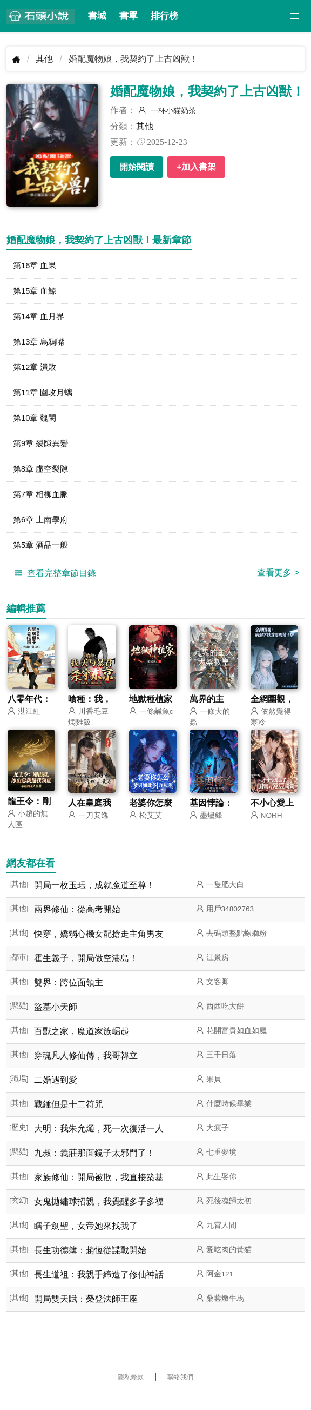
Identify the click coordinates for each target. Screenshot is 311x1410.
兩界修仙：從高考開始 (77, 923)
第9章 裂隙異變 (42, 451)
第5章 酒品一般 (42, 557)
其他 (44, 58)
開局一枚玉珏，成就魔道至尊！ (94, 899)
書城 (97, 16)
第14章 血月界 (40, 318)
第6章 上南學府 (42, 530)
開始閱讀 (136, 166)
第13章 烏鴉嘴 (40, 345)
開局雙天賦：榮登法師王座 (86, 1313)
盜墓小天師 (55, 1020)
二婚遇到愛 (55, 1093)
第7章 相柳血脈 (42, 504)
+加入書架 (196, 166)
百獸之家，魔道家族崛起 (81, 1045)
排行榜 (164, 16)
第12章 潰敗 (36, 371)
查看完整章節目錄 (54, 585)
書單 (128, 16)
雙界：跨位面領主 (68, 996)
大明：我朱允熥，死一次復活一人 (99, 1142)
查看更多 (278, 585)
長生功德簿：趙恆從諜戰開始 (90, 1264)
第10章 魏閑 (36, 424)
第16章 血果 (36, 265)
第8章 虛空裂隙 (42, 477)
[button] (295, 16)
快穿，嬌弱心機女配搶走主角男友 (99, 947)
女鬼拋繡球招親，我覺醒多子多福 (99, 1215)
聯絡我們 (180, 1391)
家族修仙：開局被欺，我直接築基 (99, 1191)
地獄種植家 (150, 712)
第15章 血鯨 (36, 292)
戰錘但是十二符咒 (68, 1118)
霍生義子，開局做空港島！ (86, 972)
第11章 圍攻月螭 (45, 398)
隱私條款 (131, 1391)
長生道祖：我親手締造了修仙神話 (99, 1288)
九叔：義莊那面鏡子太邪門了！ (94, 1166)
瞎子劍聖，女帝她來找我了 (86, 1239)
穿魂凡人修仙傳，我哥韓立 (86, 1069)
